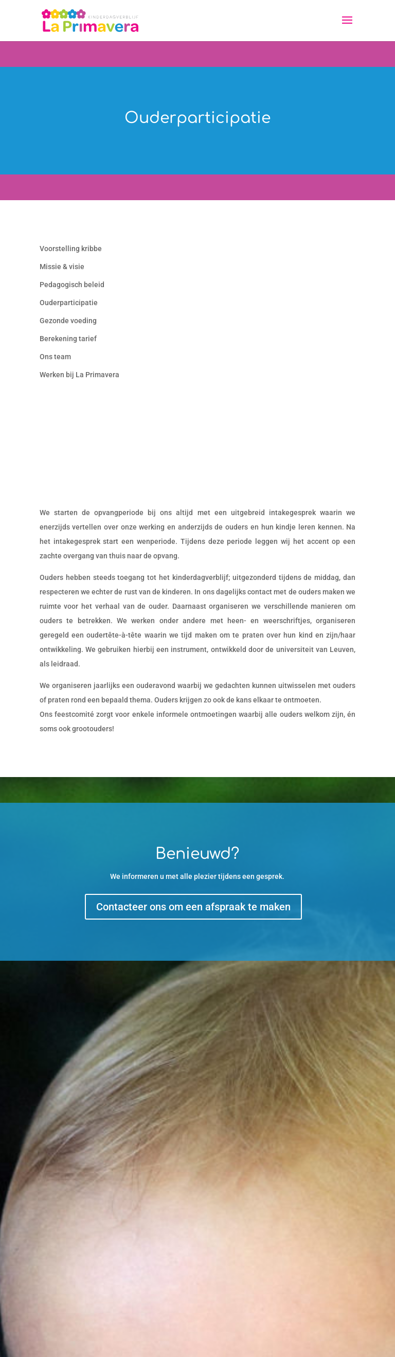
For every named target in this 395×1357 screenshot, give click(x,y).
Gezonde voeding (68, 320)
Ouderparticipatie (69, 302)
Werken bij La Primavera (79, 375)
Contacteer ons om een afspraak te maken (193, 907)
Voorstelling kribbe (71, 248)
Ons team (55, 357)
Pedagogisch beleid (72, 284)
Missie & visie (62, 266)
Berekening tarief (68, 338)
